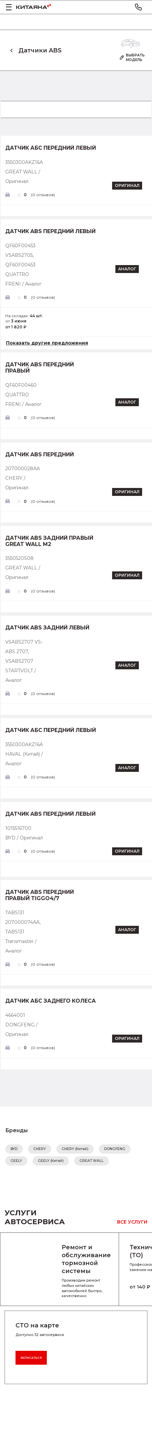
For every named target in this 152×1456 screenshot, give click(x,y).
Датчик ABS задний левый (47, 628)
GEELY (16, 1161)
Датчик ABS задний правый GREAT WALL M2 (49, 541)
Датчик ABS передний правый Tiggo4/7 (39, 895)
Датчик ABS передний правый (39, 368)
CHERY (39, 1149)
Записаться (31, 1357)
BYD (14, 1149)
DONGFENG (114, 1149)
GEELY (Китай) (51, 1161)
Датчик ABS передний (39, 455)
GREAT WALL (91, 1161)
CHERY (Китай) (75, 1149)
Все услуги (132, 1222)
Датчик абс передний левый (50, 148)
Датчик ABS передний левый (50, 231)
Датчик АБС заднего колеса (50, 1001)
